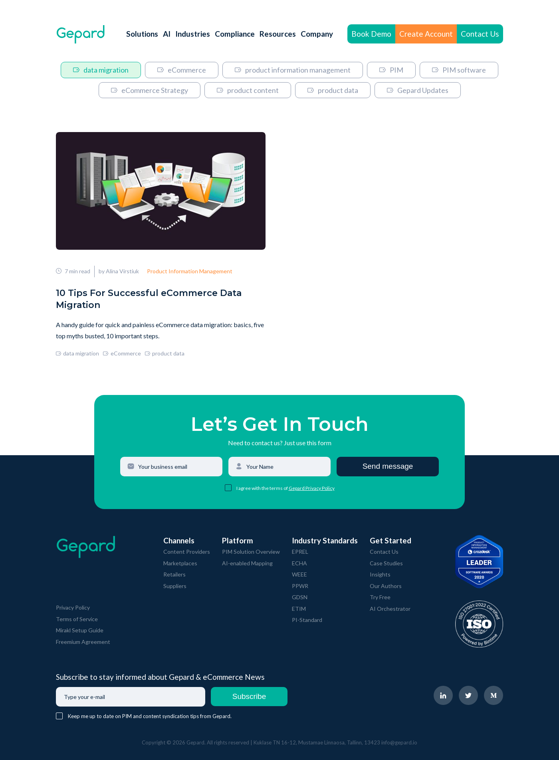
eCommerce (181, 69)
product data (332, 90)
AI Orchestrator (390, 608)
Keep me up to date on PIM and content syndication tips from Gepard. (150, 716)
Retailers (174, 574)
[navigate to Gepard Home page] (80, 34)
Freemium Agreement (83, 641)
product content (248, 90)
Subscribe (249, 696)
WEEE (299, 574)
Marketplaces (180, 563)
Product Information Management (189, 271)
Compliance (235, 33)
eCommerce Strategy (149, 90)
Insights (380, 574)
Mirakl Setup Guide (79, 630)
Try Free (380, 597)
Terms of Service (77, 619)
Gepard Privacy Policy (312, 488)
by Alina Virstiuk (119, 271)
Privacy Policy (73, 607)
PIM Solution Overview (251, 551)
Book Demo (371, 33)
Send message (388, 466)
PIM (391, 69)
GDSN (299, 597)
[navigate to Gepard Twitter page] (468, 695)
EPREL (300, 551)
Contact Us (480, 33)
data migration (101, 69)
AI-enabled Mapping (247, 563)
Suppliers (174, 585)
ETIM (299, 608)
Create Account (426, 33)
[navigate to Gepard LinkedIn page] (443, 695)
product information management (293, 69)
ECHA (299, 563)
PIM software (459, 69)
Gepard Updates (417, 90)
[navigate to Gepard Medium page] (493, 695)
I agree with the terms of (262, 488)
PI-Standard (307, 619)
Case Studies (386, 563)
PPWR (300, 585)
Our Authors (386, 585)
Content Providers (186, 551)
